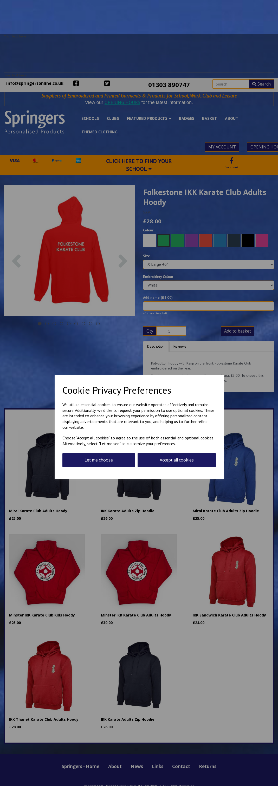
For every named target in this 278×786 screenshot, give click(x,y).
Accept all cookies (177, 460)
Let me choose (99, 460)
